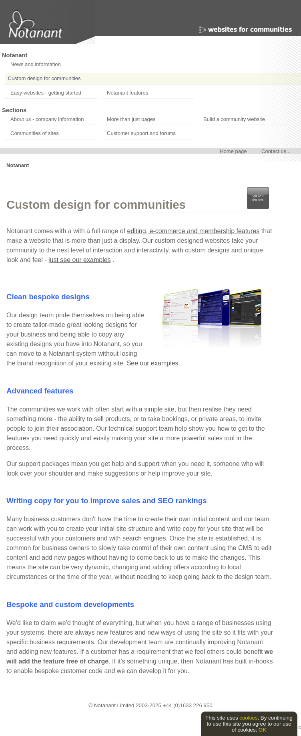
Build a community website (234, 119)
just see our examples (79, 259)
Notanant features (127, 93)
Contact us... (276, 151)
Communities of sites (34, 133)
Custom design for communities (44, 78)
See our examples (153, 363)
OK (262, 730)
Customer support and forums (141, 133)
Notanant (14, 55)
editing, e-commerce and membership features (193, 231)
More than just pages (131, 119)
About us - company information (47, 119)
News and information (35, 64)
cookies (248, 718)
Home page (233, 151)
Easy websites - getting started (45, 93)
